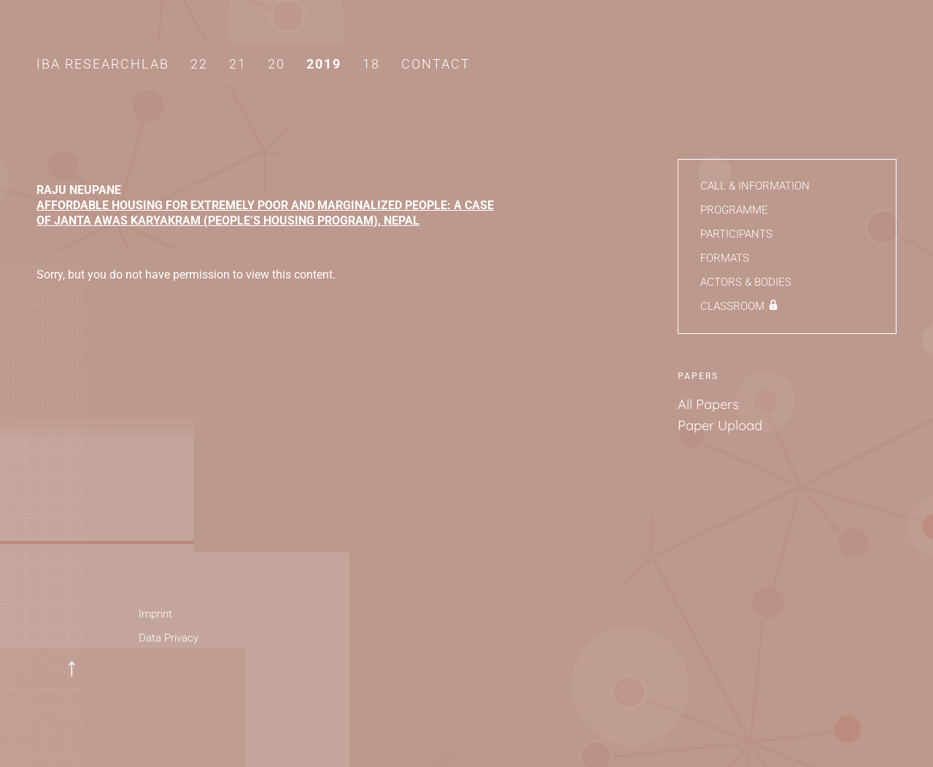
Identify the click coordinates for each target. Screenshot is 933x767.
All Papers (708, 404)
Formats (724, 258)
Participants (736, 234)
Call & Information (755, 185)
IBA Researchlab (102, 63)
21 (238, 63)
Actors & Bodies (745, 282)
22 (199, 63)
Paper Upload (720, 425)
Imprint (155, 613)
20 (276, 63)
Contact (436, 63)
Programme (734, 210)
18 (371, 63)
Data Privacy (168, 638)
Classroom (732, 306)
